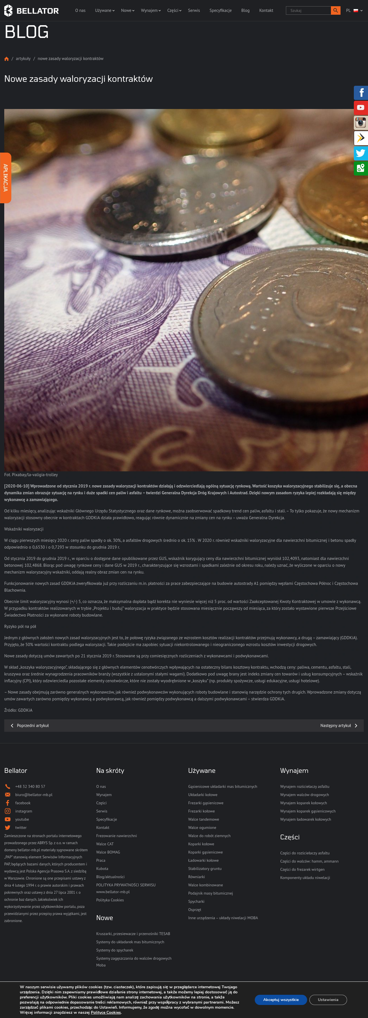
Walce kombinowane (205, 884)
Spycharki (196, 901)
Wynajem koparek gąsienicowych (308, 811)
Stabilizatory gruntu (205, 868)
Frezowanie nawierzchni (116, 835)
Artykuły (23, 58)
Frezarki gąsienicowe (205, 802)
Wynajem (149, 10)
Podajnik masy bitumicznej (210, 893)
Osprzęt (194, 909)
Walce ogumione (202, 827)
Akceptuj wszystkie (281, 999)
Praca (100, 860)
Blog (245, 10)
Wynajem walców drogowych (304, 794)
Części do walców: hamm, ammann (309, 861)
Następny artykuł (335, 725)
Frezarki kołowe (201, 811)
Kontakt (266, 10)
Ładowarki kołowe (203, 860)
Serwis (194, 10)
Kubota (102, 868)
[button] (336, 10)
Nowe (126, 10)
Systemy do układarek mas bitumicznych (130, 941)
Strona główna (6, 59)
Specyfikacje (220, 10)
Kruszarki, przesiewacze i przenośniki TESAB (133, 933)
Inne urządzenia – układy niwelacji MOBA (223, 917)
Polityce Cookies (106, 1012)
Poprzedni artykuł (33, 725)
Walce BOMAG (108, 852)
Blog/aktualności (110, 876)
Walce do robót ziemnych (209, 835)
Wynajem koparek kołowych (303, 802)
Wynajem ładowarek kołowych (305, 819)
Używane (103, 10)
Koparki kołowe (201, 843)
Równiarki (196, 876)
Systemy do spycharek (114, 950)
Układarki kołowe (202, 794)
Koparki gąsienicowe (205, 852)
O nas (80, 10)
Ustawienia (328, 999)
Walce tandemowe (203, 819)
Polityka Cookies (110, 899)
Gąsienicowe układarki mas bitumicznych (222, 786)
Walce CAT (105, 843)
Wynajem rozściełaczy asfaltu (304, 786)
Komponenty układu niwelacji (305, 877)
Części (172, 10)
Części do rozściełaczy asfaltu (305, 853)
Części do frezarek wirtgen (302, 869)
